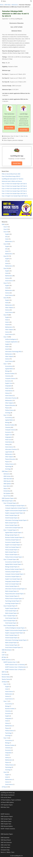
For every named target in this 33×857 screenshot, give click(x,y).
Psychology (8, 466)
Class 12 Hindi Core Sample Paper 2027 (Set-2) (14, 191)
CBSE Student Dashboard (7, 795)
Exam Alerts (7, 486)
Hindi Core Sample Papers (12, 547)
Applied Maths (9, 368)
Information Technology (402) (13, 351)
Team (12, 852)
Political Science (9, 410)
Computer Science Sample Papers (14, 574)
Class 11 (18, 136)
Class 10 (13, 136)
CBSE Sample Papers (7, 501)
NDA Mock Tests (5, 807)
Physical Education (10, 405)
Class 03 (6, 232)
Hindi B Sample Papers (11, 518)
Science (7, 278)
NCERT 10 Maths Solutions (8, 829)
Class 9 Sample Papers (10, 625)
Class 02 (6, 229)
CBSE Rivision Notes (6, 821)
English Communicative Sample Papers (15, 510)
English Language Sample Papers (14, 513)
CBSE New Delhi (8, 478)
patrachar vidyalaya (17, 140)
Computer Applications (11, 342)
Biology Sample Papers (11, 535)
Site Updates (7, 493)
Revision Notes (6, 677)
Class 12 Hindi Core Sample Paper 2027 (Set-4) (14, 186)
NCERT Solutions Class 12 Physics (14, 669)
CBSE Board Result (6, 840)
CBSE (3, 224)
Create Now (9, 127)
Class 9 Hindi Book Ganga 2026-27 (11, 176)
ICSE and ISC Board (6, 797)
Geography (8, 386)
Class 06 (6, 268)
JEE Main (4, 657)
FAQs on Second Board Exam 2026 (11, 174)
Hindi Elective (9, 390)
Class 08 (6, 297)
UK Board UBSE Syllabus (7, 802)
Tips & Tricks (10, 138)
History (7, 393)
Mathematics (8, 241)
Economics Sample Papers (12, 542)
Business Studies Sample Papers (14, 537)
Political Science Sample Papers (13, 557)
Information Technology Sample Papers (16, 520)
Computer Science (10, 378)
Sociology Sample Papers (12, 603)
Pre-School (5, 674)
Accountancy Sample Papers (12, 562)
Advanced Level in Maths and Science (12, 181)
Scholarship (7, 491)
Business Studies (9, 373)
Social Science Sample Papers (13, 527)
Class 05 (6, 256)
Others (5, 488)
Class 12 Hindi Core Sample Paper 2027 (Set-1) (14, 193)
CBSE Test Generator (6, 842)
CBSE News (7, 4)
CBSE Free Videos (5, 847)
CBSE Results (7, 481)
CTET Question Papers (7, 805)
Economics (8, 381)
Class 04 (6, 244)
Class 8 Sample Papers (10, 620)
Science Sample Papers (11, 525)
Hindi (6, 239)
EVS (6, 236)
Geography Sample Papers (12, 581)
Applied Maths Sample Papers (13, 532)
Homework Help (5, 850)
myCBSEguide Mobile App (8, 792)
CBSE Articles (7, 476)
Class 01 (6, 227)
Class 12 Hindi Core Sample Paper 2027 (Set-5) (14, 183)
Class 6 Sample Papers (10, 606)
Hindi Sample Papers (10, 611)
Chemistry (8, 376)
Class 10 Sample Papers (10, 503)
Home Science (9, 395)
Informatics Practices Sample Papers (15, 589)
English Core (8, 383)
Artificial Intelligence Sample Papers (15, 505)
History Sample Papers (11, 549)
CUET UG (4, 655)
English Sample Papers (11, 608)
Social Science (9, 280)
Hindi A (7, 322)
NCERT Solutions (6, 659)
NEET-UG (4, 672)
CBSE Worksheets (6, 650)
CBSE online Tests (5, 845)
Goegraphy (8, 437)
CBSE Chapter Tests (6, 824)
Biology (7, 371)
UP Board (4, 787)
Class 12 (23, 136)
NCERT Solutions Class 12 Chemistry (15, 664)
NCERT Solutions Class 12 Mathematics (15, 667)
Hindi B (7, 324)
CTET (3, 652)
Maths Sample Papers (11, 523)
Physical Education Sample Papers (14, 593)
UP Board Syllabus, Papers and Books (11, 800)
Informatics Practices (11, 398)
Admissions (15, 4)
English (7, 234)
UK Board (4, 682)
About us (3, 852)
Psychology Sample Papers (12, 601)
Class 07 (6, 283)
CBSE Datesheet (5, 837)
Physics (7, 408)
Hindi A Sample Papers (11, 515)
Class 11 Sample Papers (10, 530)
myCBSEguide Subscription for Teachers (12, 179)
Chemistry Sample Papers (12, 540)
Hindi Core (8, 388)
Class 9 (5, 772)
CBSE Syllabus (7, 483)
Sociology (7, 412)
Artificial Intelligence (10, 339)
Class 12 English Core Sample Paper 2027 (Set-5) (15, 196)
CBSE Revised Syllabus (7, 826)
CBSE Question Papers (8, 498)
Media (8, 852)
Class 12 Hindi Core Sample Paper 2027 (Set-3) (14, 188)
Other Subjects (8, 140)
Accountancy (8, 366)
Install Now (23, 130)
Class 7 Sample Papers (10, 615)
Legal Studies (8, 452)
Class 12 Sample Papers (10, 559)
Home (1, 4)
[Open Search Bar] (31, 1)
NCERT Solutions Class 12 (10, 662)
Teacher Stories (6, 679)
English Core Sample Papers (12, 545)
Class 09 (6, 315)
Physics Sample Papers (11, 554)
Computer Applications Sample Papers (15, 508)
